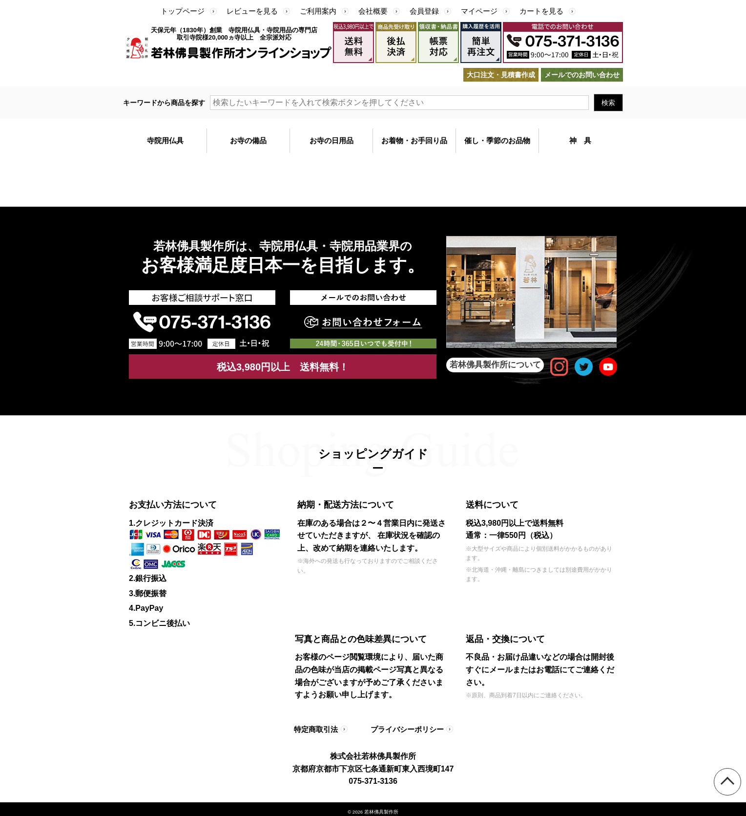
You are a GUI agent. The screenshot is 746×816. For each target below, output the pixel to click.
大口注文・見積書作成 (501, 75)
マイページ (479, 11)
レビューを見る (252, 11)
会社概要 (373, 11)
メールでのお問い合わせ (582, 75)
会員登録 (424, 11)
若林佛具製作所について (495, 365)
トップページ (183, 11)
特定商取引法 (316, 726)
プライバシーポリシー (403, 726)
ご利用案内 (318, 11)
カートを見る (541, 11)
